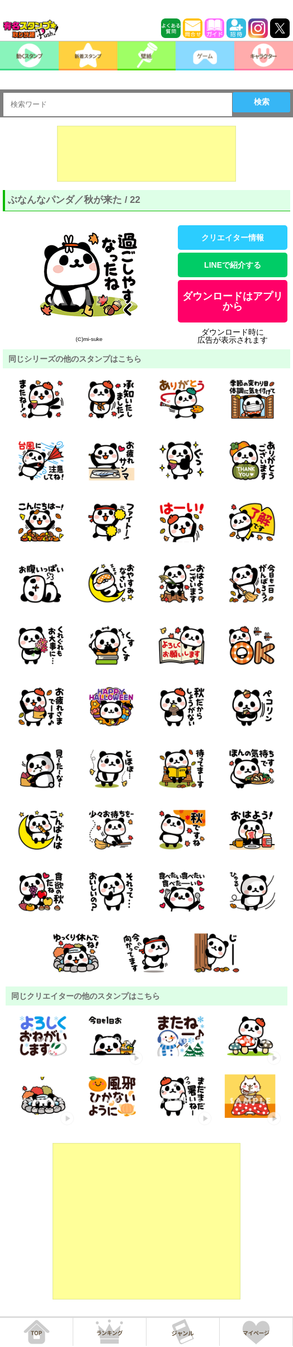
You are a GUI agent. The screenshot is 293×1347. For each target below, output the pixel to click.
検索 (262, 101)
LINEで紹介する (232, 264)
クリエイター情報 (232, 237)
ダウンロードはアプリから (232, 301)
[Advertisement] (146, 154)
